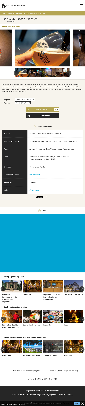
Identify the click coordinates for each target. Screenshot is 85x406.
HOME (4, 13)
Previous (19, 48)
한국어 (55, 379)
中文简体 (38, 379)
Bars (17, 103)
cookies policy (9, 404)
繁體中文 (47, 379)
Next (65, 48)
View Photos (45, 116)
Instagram (34, 190)
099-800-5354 (35, 175)
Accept (76, 403)
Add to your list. (43, 109)
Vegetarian (25, 103)
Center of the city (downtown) (24, 99)
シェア (45, 197)
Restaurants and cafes (15, 13)
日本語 (29, 379)
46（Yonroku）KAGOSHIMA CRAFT (35, 13)
